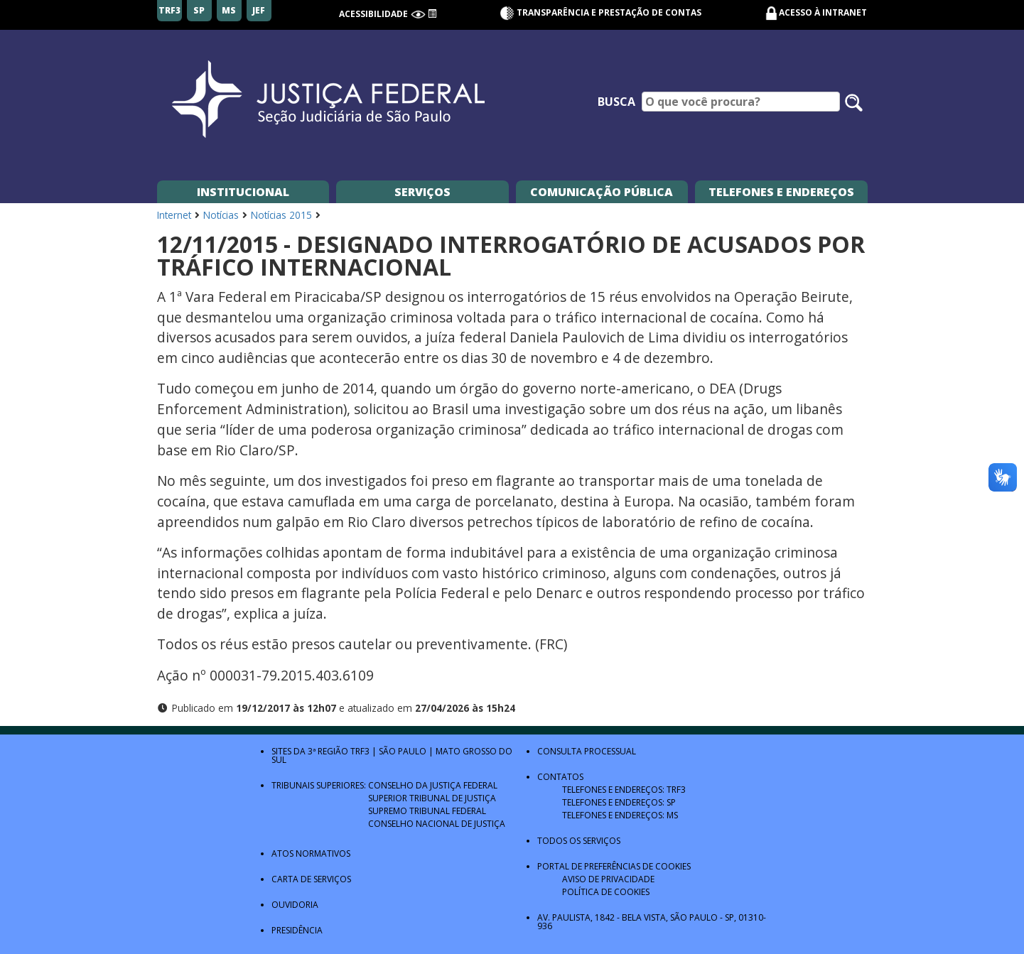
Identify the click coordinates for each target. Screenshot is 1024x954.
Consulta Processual (586, 751)
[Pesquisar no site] (854, 102)
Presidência (297, 930)
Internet (174, 215)
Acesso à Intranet (823, 12)
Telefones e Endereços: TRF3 (624, 790)
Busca (616, 101)
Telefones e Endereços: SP (619, 802)
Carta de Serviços (311, 879)
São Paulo (402, 751)
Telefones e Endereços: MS (620, 815)
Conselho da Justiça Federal (432, 785)
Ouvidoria (294, 905)
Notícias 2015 (281, 215)
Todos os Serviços (578, 841)
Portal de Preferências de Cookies (614, 866)
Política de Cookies (606, 892)
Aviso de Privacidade (608, 879)
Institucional (243, 192)
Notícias (221, 215)
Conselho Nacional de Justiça (436, 824)
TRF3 (360, 751)
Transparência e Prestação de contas (600, 12)
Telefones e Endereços (781, 192)
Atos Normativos (310, 853)
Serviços (422, 192)
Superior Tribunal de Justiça (432, 798)
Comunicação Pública (601, 192)
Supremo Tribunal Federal (427, 811)
